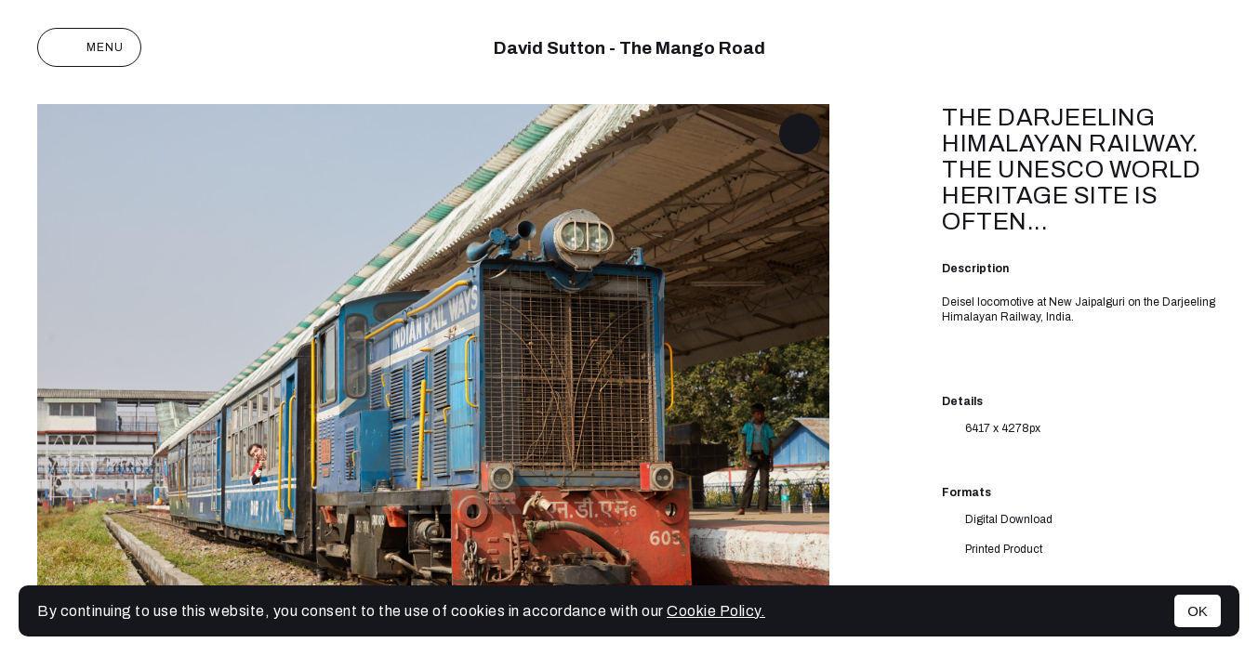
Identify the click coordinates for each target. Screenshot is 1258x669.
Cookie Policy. (716, 611)
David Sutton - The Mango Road (629, 48)
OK (1197, 611)
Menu (89, 47)
